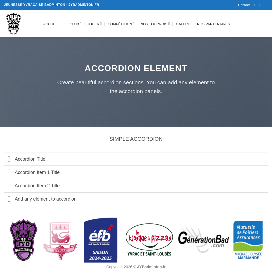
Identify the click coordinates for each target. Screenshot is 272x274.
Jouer (94, 23)
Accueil (50, 24)
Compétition (121, 23)
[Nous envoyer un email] (265, 5)
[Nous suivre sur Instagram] (260, 5)
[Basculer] (9, 159)
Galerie (183, 24)
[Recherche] (261, 24)
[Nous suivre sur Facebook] (255, 5)
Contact (244, 5)
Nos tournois (155, 23)
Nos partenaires (213, 24)
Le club (73, 23)
